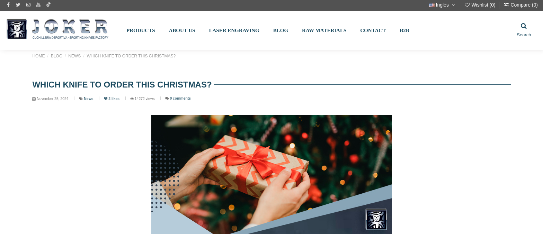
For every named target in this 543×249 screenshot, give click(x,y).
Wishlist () (480, 5)
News (89, 99)
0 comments (180, 98)
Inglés (442, 5)
